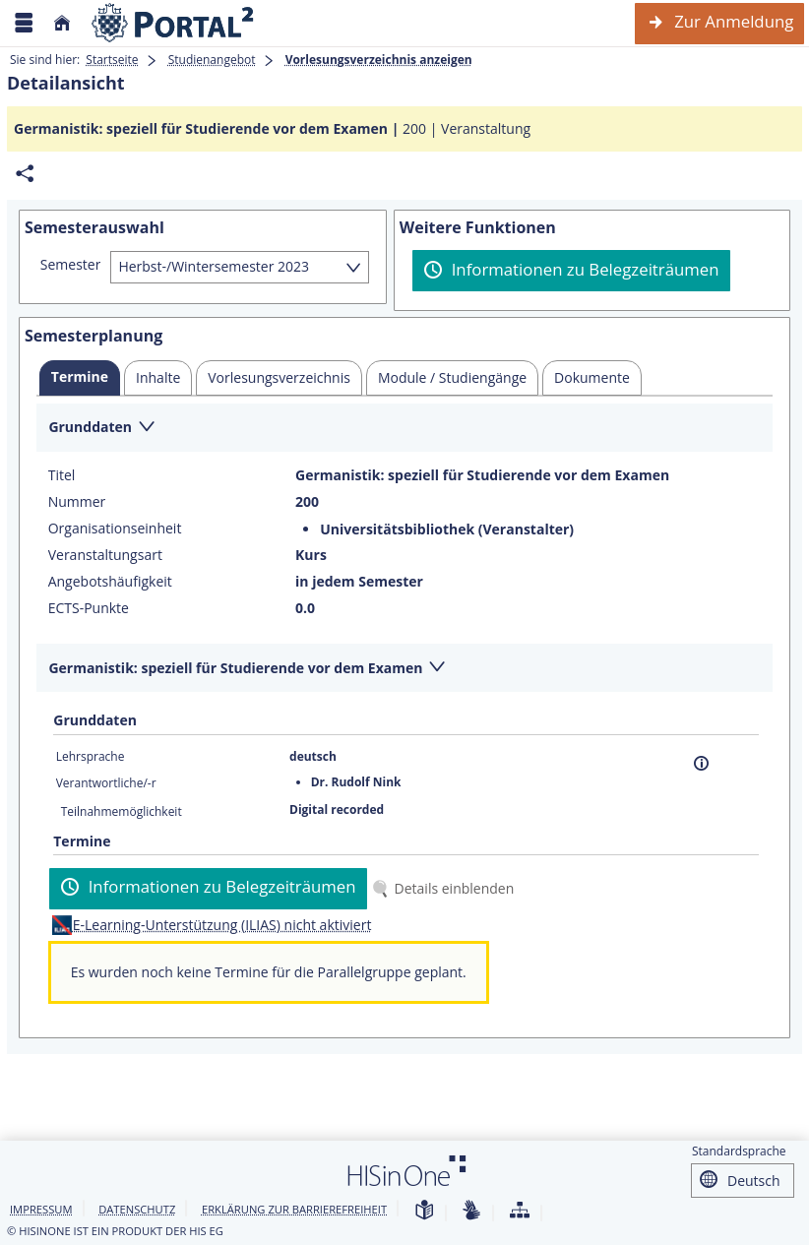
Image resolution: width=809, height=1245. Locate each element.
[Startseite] (62, 23)
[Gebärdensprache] (471, 1211)
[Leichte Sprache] (424, 1211)
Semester (70, 265)
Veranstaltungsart (105, 555)
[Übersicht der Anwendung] (519, 1211)
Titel (62, 475)
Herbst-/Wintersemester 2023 (213, 266)
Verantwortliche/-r (106, 783)
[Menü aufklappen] (23, 23)
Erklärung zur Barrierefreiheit (294, 1209)
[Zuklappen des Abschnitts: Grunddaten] (404, 428)
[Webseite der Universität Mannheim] (173, 23)
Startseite (112, 59)
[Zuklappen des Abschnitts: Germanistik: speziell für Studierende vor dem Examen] (404, 669)
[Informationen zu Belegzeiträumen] (571, 270)
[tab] (79, 378)
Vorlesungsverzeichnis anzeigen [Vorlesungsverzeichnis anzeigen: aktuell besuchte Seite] (378, 59)
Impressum (41, 1209)
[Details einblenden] (447, 888)
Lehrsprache (90, 756)
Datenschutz (136, 1209)
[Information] (701, 763)
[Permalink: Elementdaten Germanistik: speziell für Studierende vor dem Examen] (24, 173)
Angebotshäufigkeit (110, 582)
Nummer (77, 502)
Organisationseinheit (115, 528)
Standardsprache (739, 1151)
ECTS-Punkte (88, 608)
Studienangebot (212, 59)
